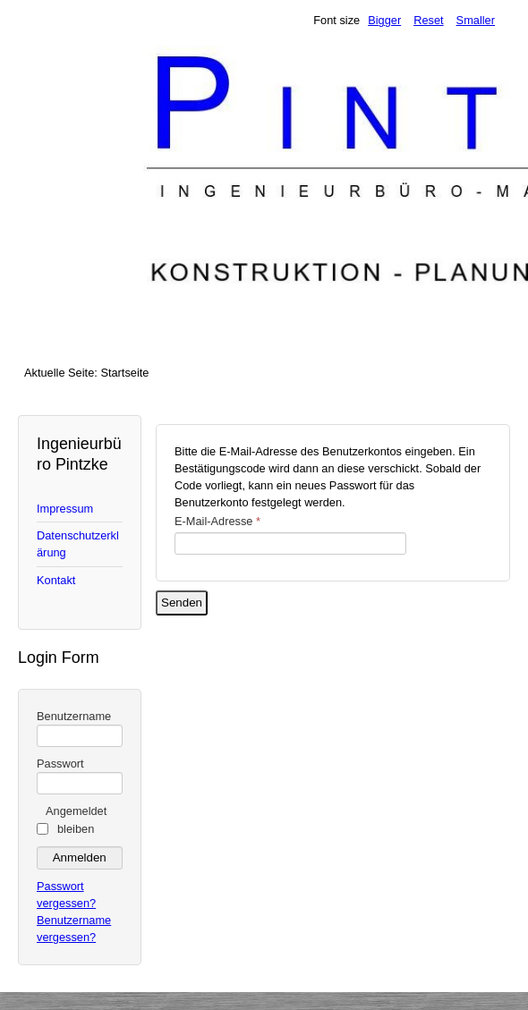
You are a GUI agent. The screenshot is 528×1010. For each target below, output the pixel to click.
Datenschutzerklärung (78, 544)
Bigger (384, 20)
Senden (181, 602)
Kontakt (56, 580)
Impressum (65, 508)
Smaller (475, 20)
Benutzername (74, 716)
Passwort (60, 763)
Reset (428, 20)
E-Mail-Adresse (217, 521)
